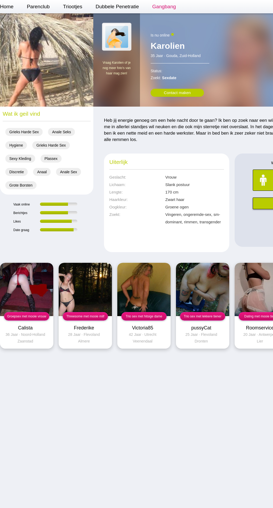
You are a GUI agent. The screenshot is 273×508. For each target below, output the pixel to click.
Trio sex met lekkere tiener (203, 316)
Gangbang (164, 6)
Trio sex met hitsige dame (144, 316)
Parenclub (38, 6)
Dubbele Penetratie (117, 6)
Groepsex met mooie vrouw (26, 316)
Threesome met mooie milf (85, 316)
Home (7, 6)
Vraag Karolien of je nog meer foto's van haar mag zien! (117, 68)
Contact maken (177, 92)
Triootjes (72, 6)
